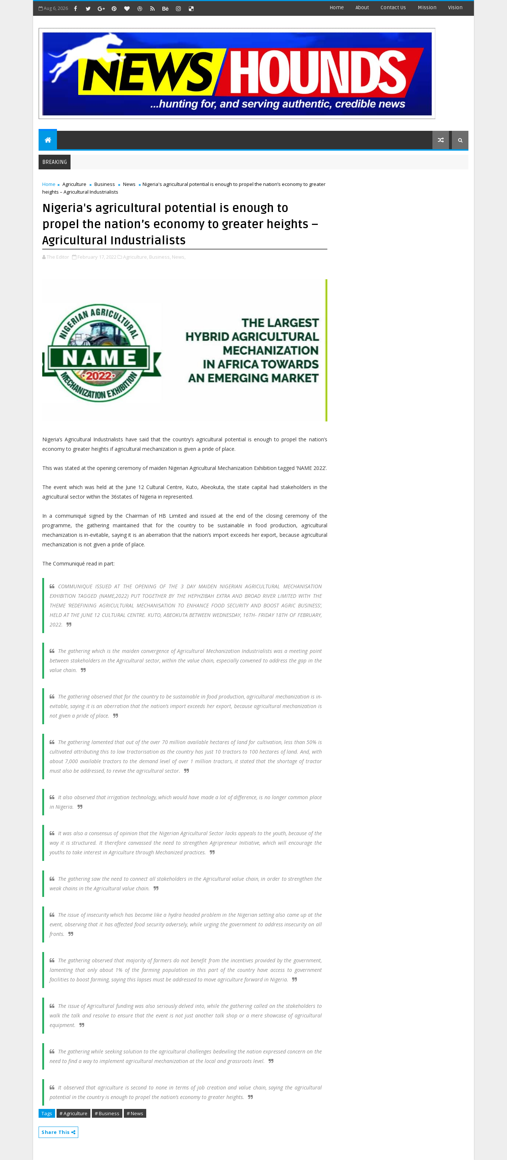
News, (179, 257)
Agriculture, (135, 257)
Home (337, 7)
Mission (427, 7)
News (129, 184)
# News (135, 1113)
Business (104, 184)
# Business (107, 1113)
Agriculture (74, 184)
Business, (160, 257)
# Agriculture (73, 1113)
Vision (455, 7)
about (362, 7)
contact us (393, 7)
